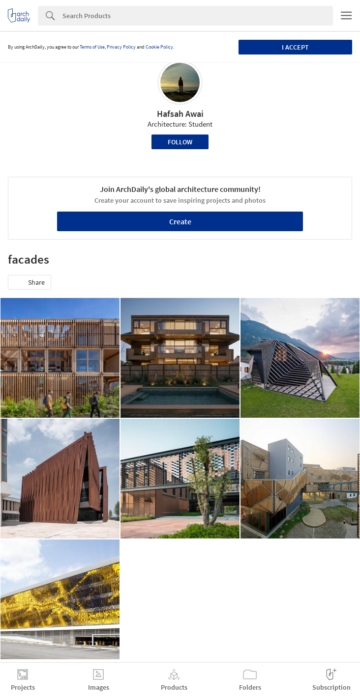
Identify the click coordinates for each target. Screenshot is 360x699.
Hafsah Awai (180, 113)
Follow (180, 141)
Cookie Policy (159, 47)
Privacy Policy (121, 47)
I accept (295, 47)
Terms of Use (92, 47)
